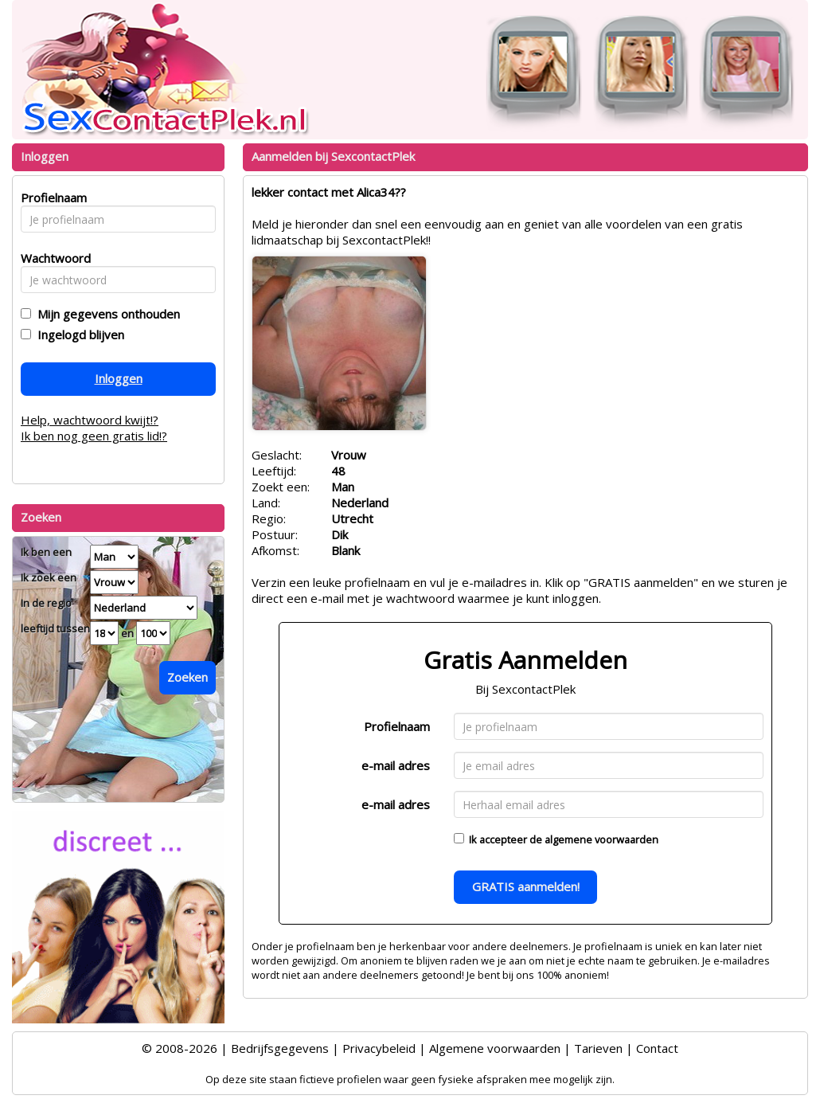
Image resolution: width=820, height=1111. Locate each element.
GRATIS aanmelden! (526, 886)
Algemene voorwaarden (494, 1048)
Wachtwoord (51, 258)
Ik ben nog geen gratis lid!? (94, 436)
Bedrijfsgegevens (280, 1048)
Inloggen (119, 378)
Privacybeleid (379, 1048)
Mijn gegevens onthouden (105, 314)
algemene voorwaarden (601, 839)
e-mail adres (395, 765)
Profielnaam (397, 726)
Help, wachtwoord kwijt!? (89, 420)
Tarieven (598, 1048)
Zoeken (187, 677)
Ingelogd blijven (77, 334)
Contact (657, 1048)
